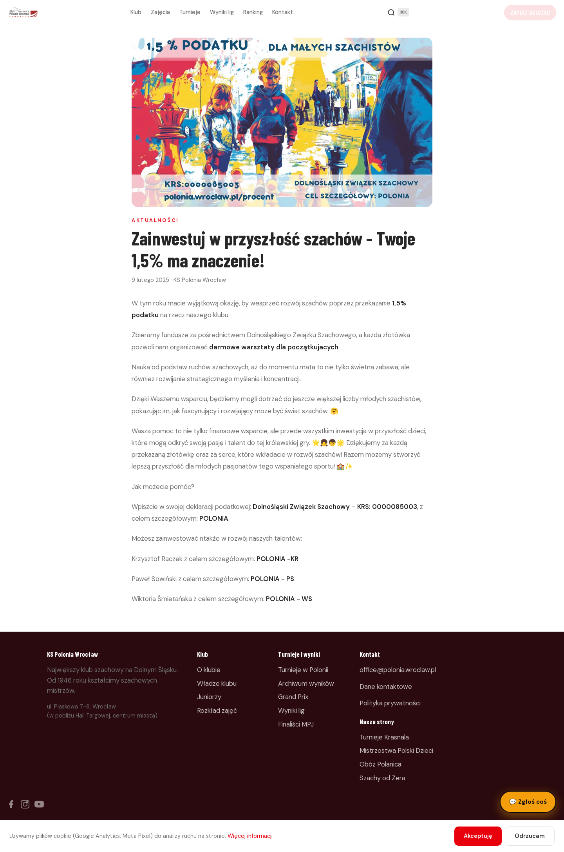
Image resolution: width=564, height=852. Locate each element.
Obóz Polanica (380, 764)
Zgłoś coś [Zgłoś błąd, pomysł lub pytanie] (528, 802)
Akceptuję (478, 835)
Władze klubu (217, 683)
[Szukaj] (398, 12)
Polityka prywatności (390, 703)
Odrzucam (530, 835)
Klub (135, 12)
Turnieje (190, 12)
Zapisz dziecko (530, 12)
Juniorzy (209, 696)
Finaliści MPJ (296, 724)
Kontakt (282, 12)
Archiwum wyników (306, 683)
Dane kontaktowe (386, 686)
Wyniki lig (222, 12)
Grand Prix (293, 696)
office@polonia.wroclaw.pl (398, 669)
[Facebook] (11, 804)
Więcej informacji (250, 835)
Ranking (253, 12)
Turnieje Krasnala (384, 737)
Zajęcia (160, 12)
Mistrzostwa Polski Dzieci (396, 750)
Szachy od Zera (382, 778)
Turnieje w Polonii (303, 669)
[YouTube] (39, 804)
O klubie (209, 669)
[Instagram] (25, 804)
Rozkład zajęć (217, 710)
